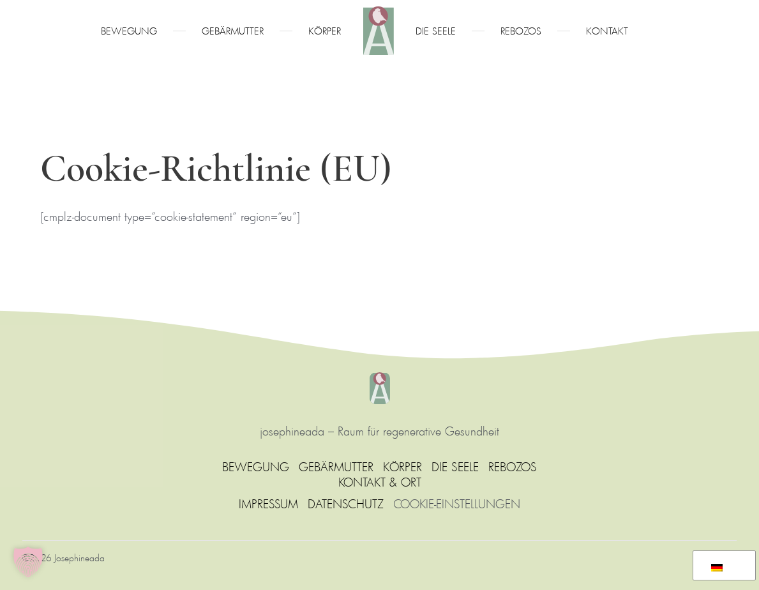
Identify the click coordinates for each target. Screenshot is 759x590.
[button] (28, 562)
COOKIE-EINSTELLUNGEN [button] (456, 503)
